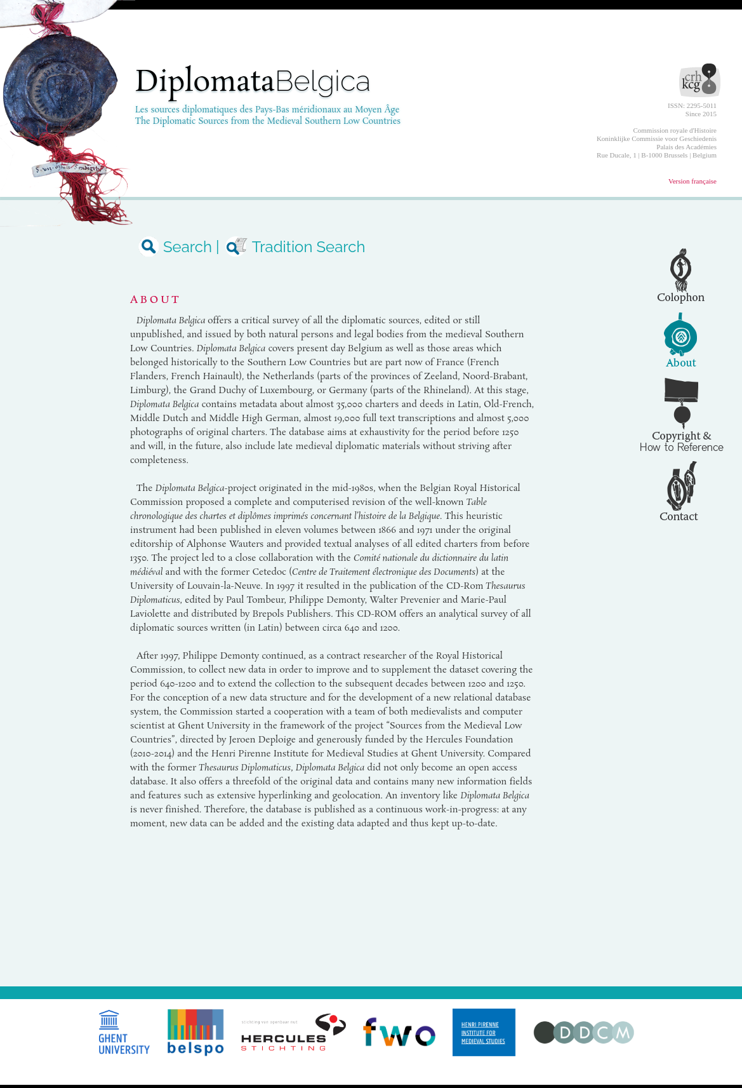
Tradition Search (294, 247)
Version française (692, 181)
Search (176, 247)
